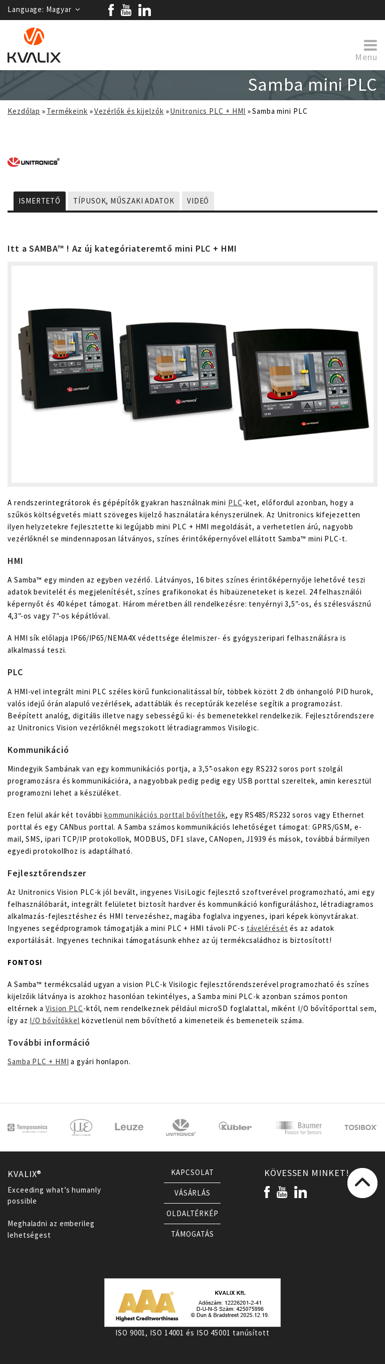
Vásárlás (192, 1193)
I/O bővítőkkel (55, 1021)
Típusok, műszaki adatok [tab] (123, 201)
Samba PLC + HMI (38, 1062)
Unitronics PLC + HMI (208, 111)
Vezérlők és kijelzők (129, 111)
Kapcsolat (192, 1172)
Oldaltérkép (192, 1214)
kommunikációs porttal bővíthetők (165, 815)
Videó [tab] (198, 201)
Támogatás (192, 1234)
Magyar (63, 10)
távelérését (267, 928)
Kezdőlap (24, 111)
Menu (366, 50)
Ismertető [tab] (40, 201)
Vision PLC (64, 1009)
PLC (235, 503)
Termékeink (67, 111)
